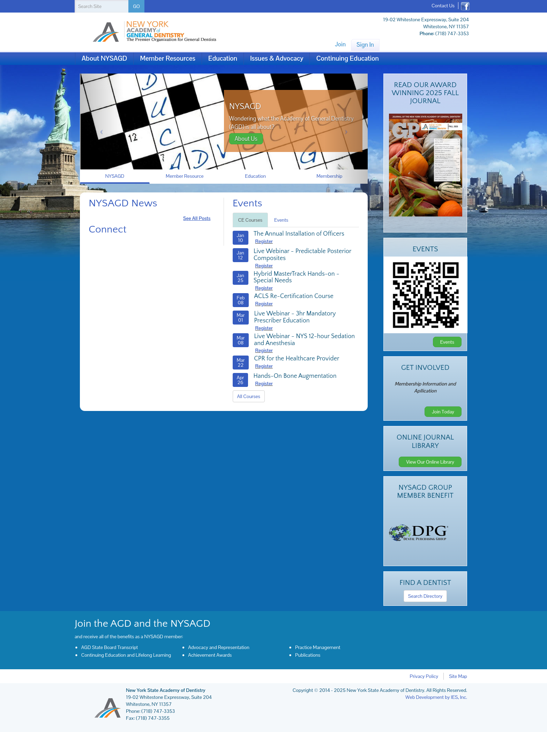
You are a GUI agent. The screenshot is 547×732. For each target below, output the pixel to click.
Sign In (365, 44)
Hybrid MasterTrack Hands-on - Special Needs (296, 277)
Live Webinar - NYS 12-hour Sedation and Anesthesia (304, 340)
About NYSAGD (104, 58)
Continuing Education (347, 58)
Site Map (458, 676)
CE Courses (250, 220)
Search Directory (425, 596)
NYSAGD (245, 106)
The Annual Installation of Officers (299, 233)
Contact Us (443, 5)
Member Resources (167, 58)
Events (281, 220)
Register (264, 241)
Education (222, 58)
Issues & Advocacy (276, 58)
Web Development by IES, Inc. (436, 697)
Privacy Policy (424, 676)
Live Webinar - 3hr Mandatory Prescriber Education (295, 317)
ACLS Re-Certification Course (294, 296)
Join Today (443, 412)
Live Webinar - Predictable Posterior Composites (302, 255)
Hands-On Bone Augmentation (294, 376)
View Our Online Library (430, 462)
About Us (246, 139)
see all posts (197, 218)
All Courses (248, 396)
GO (136, 6)
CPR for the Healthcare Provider (296, 358)
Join (340, 44)
